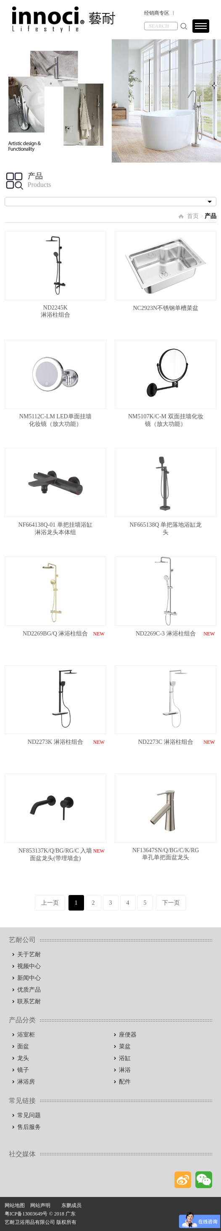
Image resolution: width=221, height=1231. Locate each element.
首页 (193, 216)
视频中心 (29, 966)
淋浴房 (26, 1082)
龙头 (23, 1058)
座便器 (128, 1035)
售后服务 (29, 1127)
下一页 (171, 903)
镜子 (23, 1070)
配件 (125, 1082)
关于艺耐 (29, 954)
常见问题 (29, 1115)
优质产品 (29, 990)
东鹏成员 (71, 1205)
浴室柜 (26, 1035)
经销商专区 (156, 13)
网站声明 (40, 1205)
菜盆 (125, 1046)
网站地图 (15, 1205)
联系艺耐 (29, 1001)
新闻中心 (29, 978)
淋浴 (125, 1070)
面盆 (23, 1046)
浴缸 (125, 1058)
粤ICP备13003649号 (26, 1214)
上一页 (50, 903)
